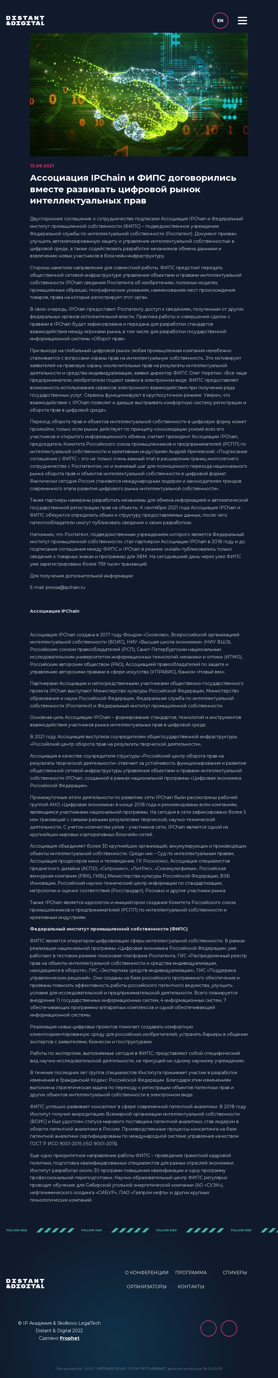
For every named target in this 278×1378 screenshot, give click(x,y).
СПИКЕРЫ (235, 1272)
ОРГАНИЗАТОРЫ (147, 1286)
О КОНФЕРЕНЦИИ (147, 1272)
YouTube (229, 1328)
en (220, 20)
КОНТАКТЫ (191, 1286)
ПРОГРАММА (191, 1272)
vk (208, 1328)
